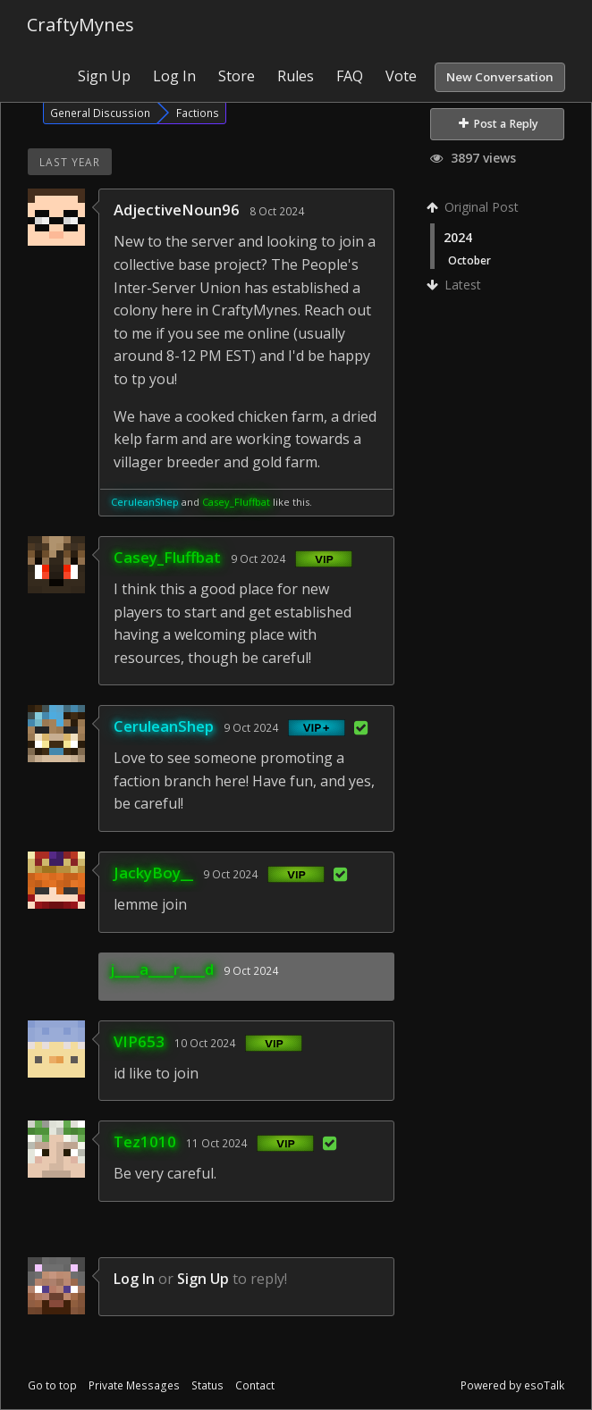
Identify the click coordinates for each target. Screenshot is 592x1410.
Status (207, 1385)
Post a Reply (498, 123)
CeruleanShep (145, 501)
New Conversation (500, 77)
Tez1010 (145, 1141)
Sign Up (104, 76)
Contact (255, 1385)
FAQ (349, 76)
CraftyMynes (80, 25)
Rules (295, 76)
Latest (455, 284)
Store (236, 76)
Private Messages (134, 1385)
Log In (174, 76)
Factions (197, 112)
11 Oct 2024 (216, 1143)
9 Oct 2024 (258, 558)
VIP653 (139, 1041)
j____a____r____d (162, 969)
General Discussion (100, 112)
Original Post (474, 206)
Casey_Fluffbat (236, 501)
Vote (401, 76)
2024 (458, 237)
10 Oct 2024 (204, 1043)
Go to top (52, 1385)
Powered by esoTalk (512, 1385)
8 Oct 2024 (276, 211)
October (469, 260)
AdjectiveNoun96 (177, 209)
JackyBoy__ (153, 872)
